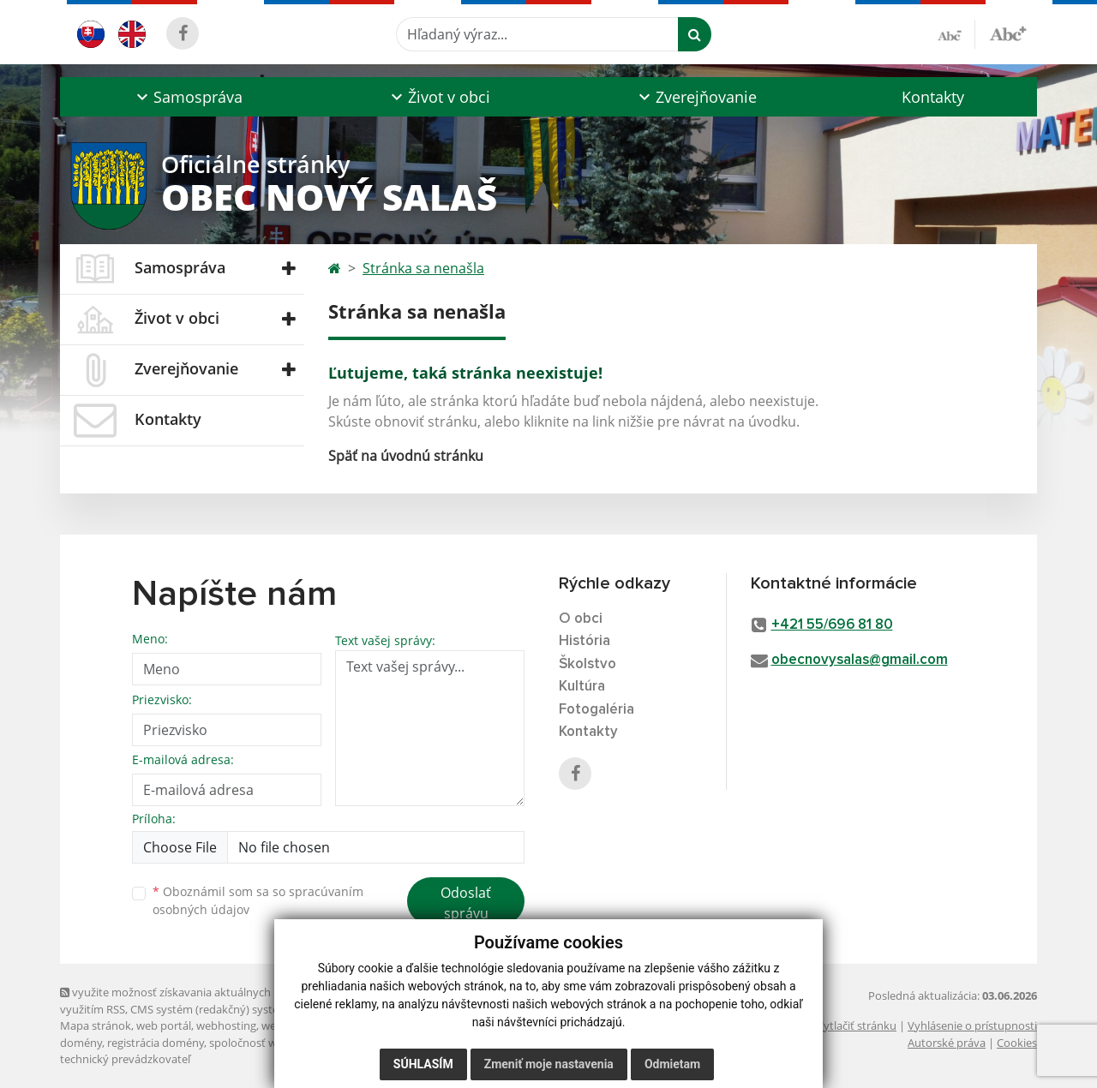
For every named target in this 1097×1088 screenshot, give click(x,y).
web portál (163, 1025)
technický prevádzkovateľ (125, 1059)
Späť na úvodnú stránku (405, 455)
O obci (580, 619)
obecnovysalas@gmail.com (859, 660)
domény (81, 1042)
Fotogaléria (596, 709)
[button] (187, 97)
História (584, 641)
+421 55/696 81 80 (832, 625)
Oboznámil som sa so (258, 900)
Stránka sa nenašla (423, 268)
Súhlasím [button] (423, 1064)
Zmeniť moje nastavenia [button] (549, 1064)
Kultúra (582, 686)
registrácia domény (155, 1042)
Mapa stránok (95, 1025)
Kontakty (933, 97)
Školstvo (587, 664)
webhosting (226, 1025)
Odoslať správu (466, 903)
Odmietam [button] (672, 1064)
